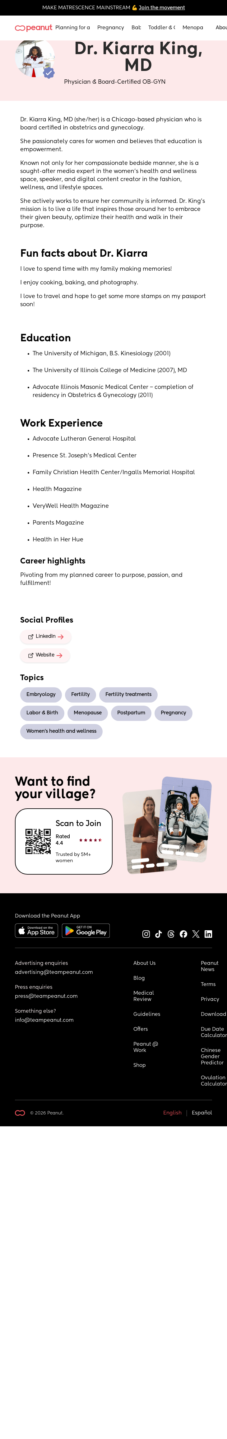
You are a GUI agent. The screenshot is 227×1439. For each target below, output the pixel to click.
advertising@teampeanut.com (54, 972)
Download (213, 1014)
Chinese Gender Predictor (212, 1057)
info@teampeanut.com (44, 1020)
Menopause (193, 28)
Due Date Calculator (214, 1032)
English (172, 1113)
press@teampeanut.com (46, 996)
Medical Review (144, 996)
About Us (144, 963)
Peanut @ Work (146, 1047)
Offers (140, 1029)
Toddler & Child (161, 28)
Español (202, 1113)
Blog (139, 978)
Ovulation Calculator (214, 1081)
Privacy (210, 999)
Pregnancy (110, 28)
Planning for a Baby (72, 28)
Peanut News (210, 966)
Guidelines (146, 1014)
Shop (139, 1065)
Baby (136, 28)
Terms (208, 984)
